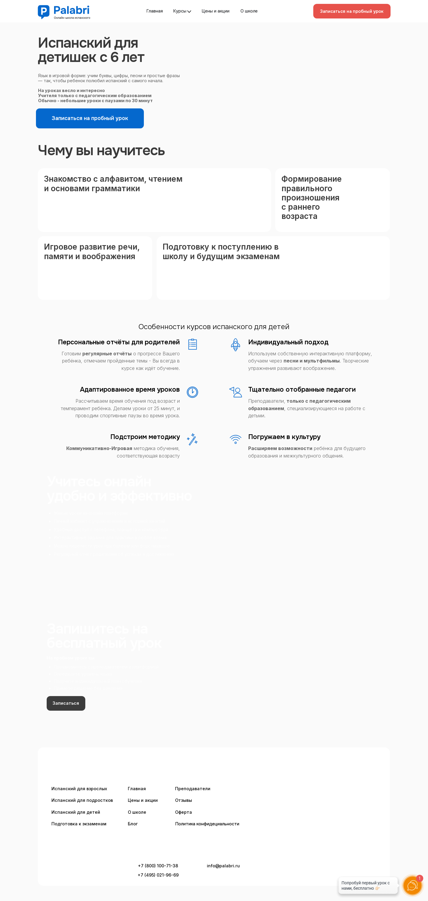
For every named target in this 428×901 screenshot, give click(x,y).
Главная (154, 11)
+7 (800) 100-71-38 (158, 865)
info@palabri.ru (223, 865)
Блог (133, 823)
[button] (352, 11)
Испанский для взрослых (79, 788)
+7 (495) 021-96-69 (158, 874)
